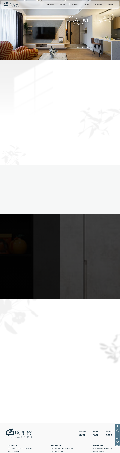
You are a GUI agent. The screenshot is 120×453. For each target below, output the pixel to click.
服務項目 (86, 5)
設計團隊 (75, 5)
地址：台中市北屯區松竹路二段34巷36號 (20, 448)
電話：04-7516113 (57, 451)
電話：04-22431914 (14, 451)
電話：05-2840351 (98, 451)
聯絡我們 (110, 5)
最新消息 (62, 5)
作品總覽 (98, 5)
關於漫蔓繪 (50, 5)
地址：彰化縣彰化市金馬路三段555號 (62, 448)
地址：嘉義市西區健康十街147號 (102, 448)
